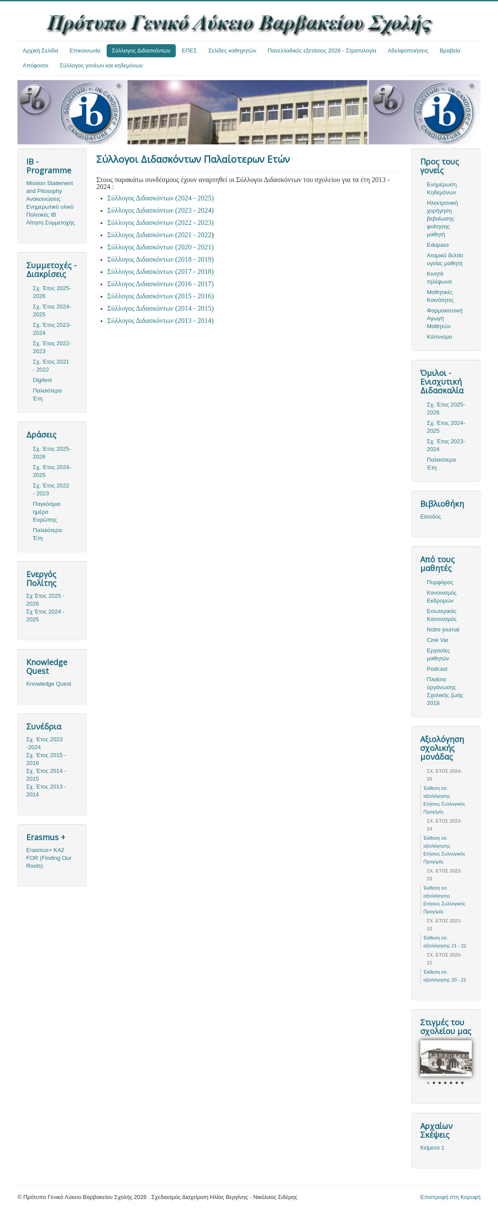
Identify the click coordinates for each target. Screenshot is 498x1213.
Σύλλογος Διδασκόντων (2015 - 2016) (160, 296)
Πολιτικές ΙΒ (41, 214)
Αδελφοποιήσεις (408, 50)
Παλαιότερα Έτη (47, 394)
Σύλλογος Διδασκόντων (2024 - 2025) (160, 198)
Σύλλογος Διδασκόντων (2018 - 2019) (160, 259)
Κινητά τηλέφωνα (439, 277)
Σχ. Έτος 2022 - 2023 (51, 489)
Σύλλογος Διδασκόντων (141, 50)
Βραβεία (449, 50)
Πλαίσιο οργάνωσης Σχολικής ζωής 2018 (445, 691)
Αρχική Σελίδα (40, 50)
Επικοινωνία (85, 50)
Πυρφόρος (440, 582)
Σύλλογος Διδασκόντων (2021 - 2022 (159, 234)
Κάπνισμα (439, 336)
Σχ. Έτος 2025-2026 (52, 292)
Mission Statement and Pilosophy (49, 187)
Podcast (437, 669)
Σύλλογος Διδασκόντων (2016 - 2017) (160, 283)
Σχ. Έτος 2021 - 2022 (51, 365)
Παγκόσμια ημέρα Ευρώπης (46, 512)
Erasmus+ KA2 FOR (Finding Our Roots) (48, 858)
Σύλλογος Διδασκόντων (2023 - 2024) (160, 210)
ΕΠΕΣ (189, 50)
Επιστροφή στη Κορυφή (451, 1197)
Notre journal (443, 629)
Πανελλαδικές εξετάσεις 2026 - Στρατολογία (322, 50)
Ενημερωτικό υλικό (49, 206)
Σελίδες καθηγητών (233, 50)
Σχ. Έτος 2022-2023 (52, 347)
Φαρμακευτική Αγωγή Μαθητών (444, 318)
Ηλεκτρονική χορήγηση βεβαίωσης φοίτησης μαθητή (442, 219)
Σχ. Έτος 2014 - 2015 (46, 775)
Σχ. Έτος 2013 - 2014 (46, 790)
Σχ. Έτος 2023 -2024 (44, 743)
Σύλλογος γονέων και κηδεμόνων (101, 65)
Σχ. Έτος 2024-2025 (52, 310)
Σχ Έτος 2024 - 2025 (45, 615)
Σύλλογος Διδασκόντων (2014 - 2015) (160, 308)
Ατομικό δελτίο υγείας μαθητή (445, 259)
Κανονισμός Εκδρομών (441, 596)
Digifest (42, 380)
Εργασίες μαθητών (438, 654)
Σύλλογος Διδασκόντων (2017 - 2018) (160, 271)
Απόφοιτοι (36, 65)
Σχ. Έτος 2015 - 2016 (46, 759)
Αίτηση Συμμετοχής (50, 222)
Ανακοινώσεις (43, 199)
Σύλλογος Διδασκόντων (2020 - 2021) (160, 247)
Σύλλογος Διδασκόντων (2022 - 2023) (160, 222)
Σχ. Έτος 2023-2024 (52, 329)
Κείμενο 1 (432, 1147)
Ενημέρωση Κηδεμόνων (442, 188)
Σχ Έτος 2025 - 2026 (45, 599)
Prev (432, 1063)
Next (460, 1063)
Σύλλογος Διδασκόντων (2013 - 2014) (160, 320)
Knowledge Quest (48, 683)
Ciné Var (438, 640)
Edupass (438, 245)
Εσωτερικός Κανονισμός (441, 615)
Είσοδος (430, 516)
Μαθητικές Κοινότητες (440, 296)
